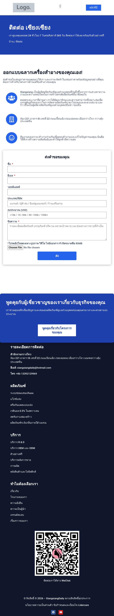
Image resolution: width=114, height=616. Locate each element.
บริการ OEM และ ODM (22, 448)
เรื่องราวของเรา (19, 520)
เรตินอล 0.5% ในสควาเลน (24, 410)
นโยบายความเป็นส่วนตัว (39, 605)
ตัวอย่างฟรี (16, 454)
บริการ (15, 435)
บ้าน (11, 41)
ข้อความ (12, 221)
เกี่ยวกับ (14, 491)
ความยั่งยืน (16, 502)
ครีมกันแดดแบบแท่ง (21, 404)
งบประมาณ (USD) (17, 210)
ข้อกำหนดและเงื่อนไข (65, 605)
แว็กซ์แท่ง (15, 399)
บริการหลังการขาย (20, 459)
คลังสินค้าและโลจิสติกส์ (23, 471)
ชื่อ (9, 164)
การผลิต (14, 465)
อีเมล (10, 175)
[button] (60, 6)
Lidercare (83, 605)
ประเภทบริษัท (14, 198)
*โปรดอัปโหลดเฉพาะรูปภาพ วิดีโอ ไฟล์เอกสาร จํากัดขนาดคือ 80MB (44, 243)
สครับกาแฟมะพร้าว (21, 416)
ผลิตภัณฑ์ (18, 386)
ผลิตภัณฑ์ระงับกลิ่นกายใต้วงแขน (28, 422)
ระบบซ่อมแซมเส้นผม (22, 393)
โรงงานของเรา (18, 497)
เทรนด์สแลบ (17, 514)
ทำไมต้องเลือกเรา (24, 484)
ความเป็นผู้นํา (18, 508)
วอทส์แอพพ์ (13, 187)
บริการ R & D (17, 442)
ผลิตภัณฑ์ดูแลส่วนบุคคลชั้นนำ (56, 105)
